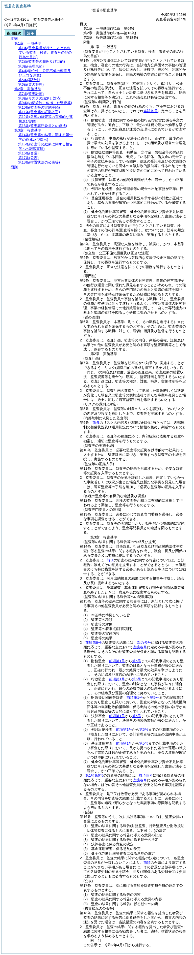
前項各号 (146, 775)
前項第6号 (93, 643)
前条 (96, 423)
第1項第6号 (94, 775)
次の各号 (144, 643)
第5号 (136, 661)
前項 (110, 560)
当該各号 (150, 111)
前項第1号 (117, 661)
